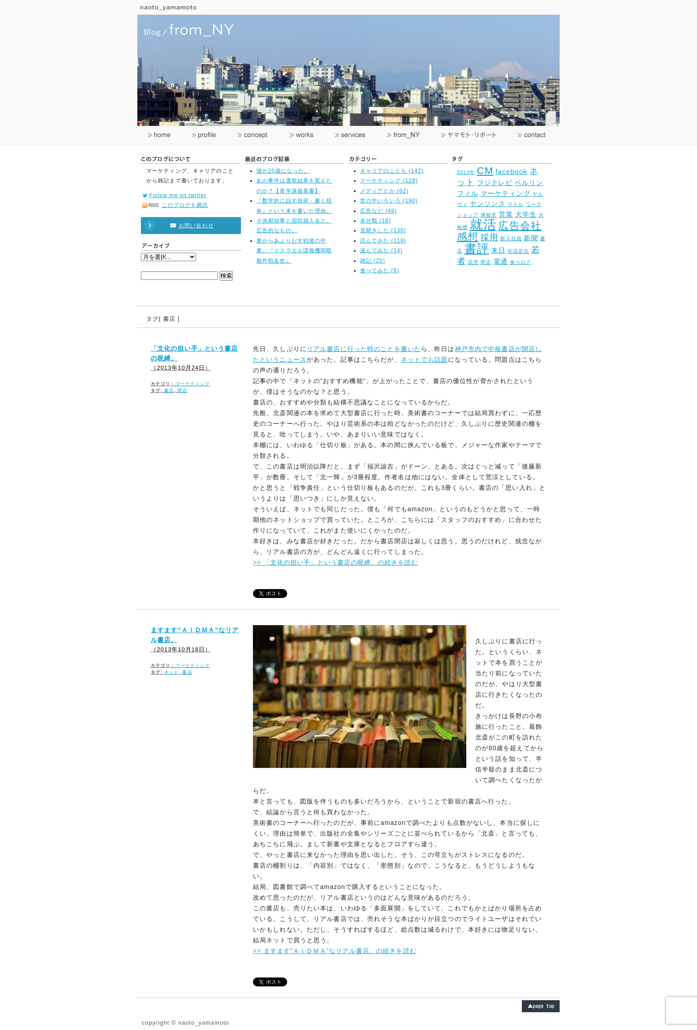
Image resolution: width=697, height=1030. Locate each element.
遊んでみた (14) (381, 250)
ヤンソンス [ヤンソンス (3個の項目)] (488, 203)
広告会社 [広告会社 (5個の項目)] (519, 225)
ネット (171, 672)
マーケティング (193, 383)
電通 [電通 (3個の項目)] (500, 261)
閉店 (182, 390)
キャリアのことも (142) (392, 171)
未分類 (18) (375, 221)
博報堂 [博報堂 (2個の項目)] (489, 215)
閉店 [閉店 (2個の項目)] (486, 262)
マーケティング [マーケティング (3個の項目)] (506, 193)
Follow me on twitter (178, 195)
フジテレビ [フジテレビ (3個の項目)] (495, 182)
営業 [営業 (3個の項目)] (506, 214)
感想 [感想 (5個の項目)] (467, 236)
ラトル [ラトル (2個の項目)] (516, 204)
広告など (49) (378, 211)
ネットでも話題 (424, 359)
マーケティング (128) (389, 181)
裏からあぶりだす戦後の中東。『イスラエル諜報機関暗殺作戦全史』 (294, 251)
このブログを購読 (185, 205)
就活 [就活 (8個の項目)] (483, 224)
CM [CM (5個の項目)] (485, 170)
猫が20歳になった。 (283, 171)
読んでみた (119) (383, 241)
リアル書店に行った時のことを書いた (364, 348)
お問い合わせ (187, 225)
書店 (169, 390)
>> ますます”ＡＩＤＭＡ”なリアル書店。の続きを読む (335, 950)
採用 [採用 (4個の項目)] (489, 237)
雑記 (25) (372, 261)
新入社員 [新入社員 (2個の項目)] (510, 238)
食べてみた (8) (379, 270)
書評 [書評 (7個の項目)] (477, 248)
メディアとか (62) (384, 191)
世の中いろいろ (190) (389, 201)
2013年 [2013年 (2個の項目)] (466, 172)
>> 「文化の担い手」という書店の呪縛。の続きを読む (335, 562)
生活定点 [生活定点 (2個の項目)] (518, 251)
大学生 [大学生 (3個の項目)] (526, 214)
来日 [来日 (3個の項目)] (498, 250)
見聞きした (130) (383, 230)
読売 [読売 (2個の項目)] (473, 262)
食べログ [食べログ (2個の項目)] (520, 262)
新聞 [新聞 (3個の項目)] (531, 238)
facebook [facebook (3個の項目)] (512, 171)
